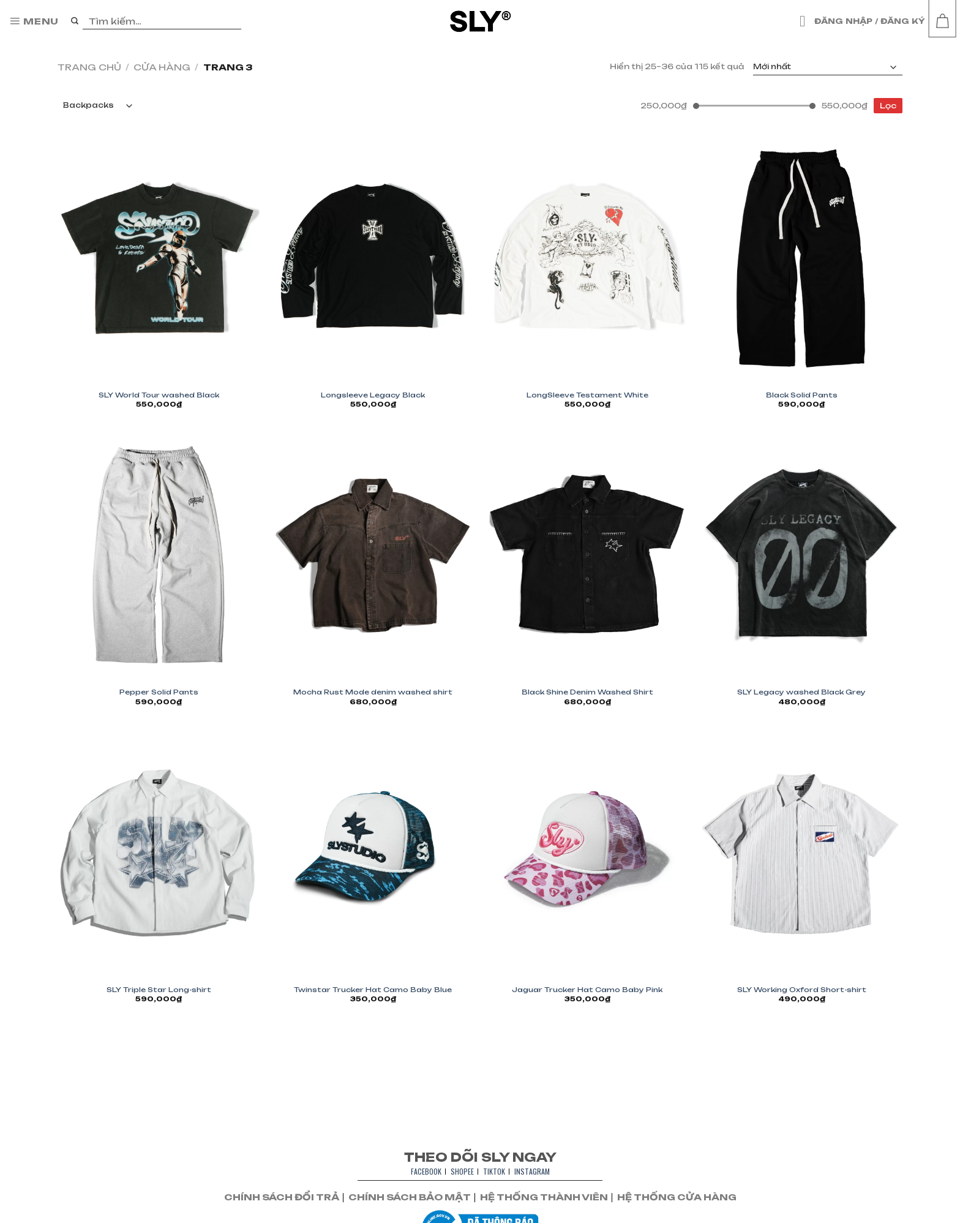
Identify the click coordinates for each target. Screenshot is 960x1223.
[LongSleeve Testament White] (587, 258)
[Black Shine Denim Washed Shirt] (587, 555)
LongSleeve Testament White (587, 395)
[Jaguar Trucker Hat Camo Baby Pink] (587, 852)
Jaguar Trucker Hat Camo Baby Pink (587, 989)
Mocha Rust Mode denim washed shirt (372, 692)
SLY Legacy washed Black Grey (801, 692)
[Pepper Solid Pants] (159, 555)
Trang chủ (89, 67)
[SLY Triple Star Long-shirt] (159, 852)
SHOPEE (462, 1171)
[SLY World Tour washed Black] (159, 258)
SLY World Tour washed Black (159, 395)
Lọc (888, 105)
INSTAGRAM (532, 1171)
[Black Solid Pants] (801, 258)
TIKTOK (494, 1171)
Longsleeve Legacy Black (373, 395)
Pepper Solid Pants (158, 692)
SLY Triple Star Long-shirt (159, 989)
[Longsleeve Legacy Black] (373, 258)
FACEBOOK (426, 1171)
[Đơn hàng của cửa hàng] (827, 67)
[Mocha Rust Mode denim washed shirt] (373, 555)
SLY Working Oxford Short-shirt (801, 989)
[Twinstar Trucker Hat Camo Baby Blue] (373, 852)
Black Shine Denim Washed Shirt (587, 692)
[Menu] (34, 21)
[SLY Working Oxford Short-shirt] (801, 852)
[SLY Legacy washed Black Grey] (801, 555)
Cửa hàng (161, 67)
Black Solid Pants (802, 395)
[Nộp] (75, 21)
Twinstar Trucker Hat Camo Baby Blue (373, 989)
